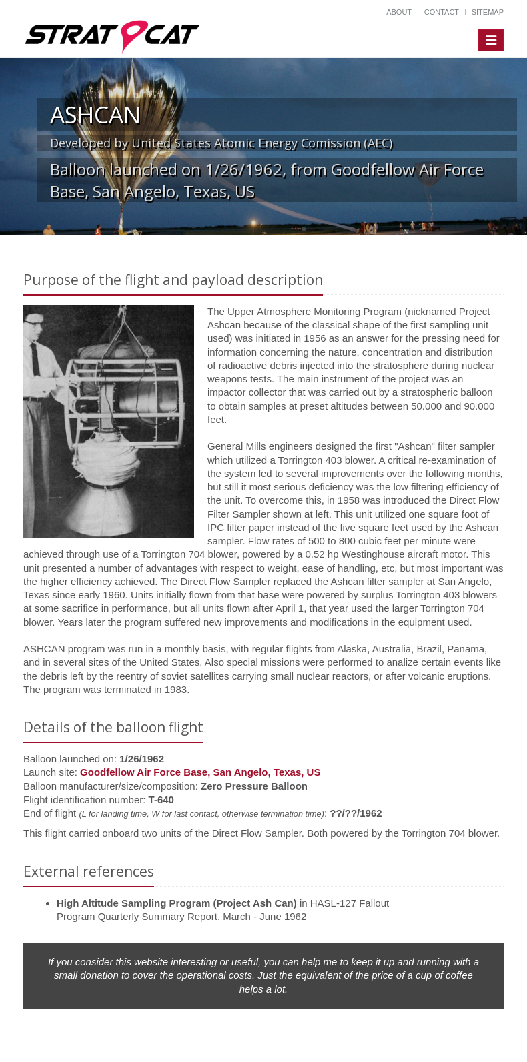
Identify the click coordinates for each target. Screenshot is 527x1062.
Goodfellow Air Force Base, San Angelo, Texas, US (200, 772)
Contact (441, 12)
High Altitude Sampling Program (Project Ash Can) (177, 903)
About (399, 12)
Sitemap (488, 12)
